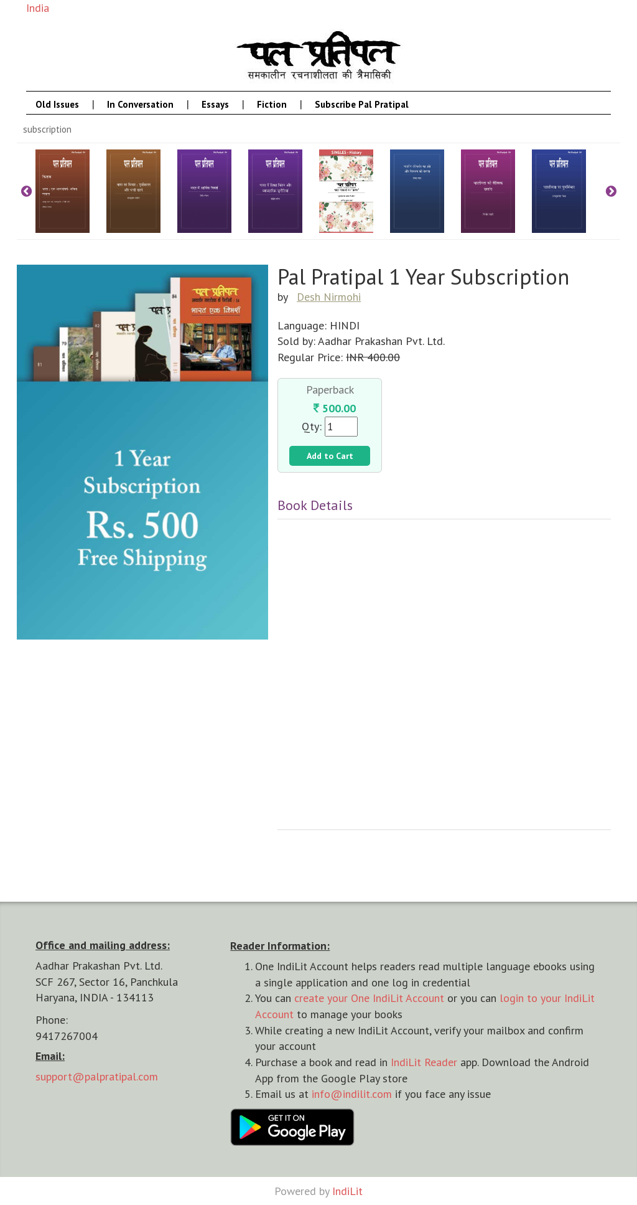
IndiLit (347, 1191)
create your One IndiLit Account (369, 998)
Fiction (272, 104)
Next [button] (611, 191)
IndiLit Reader (424, 1062)
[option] (70, 191)
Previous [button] (26, 191)
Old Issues (57, 104)
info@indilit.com (352, 1094)
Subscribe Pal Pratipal (362, 104)
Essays (215, 104)
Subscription (47, 129)
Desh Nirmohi (329, 297)
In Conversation (140, 104)
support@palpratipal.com (96, 1076)
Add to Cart (330, 455)
